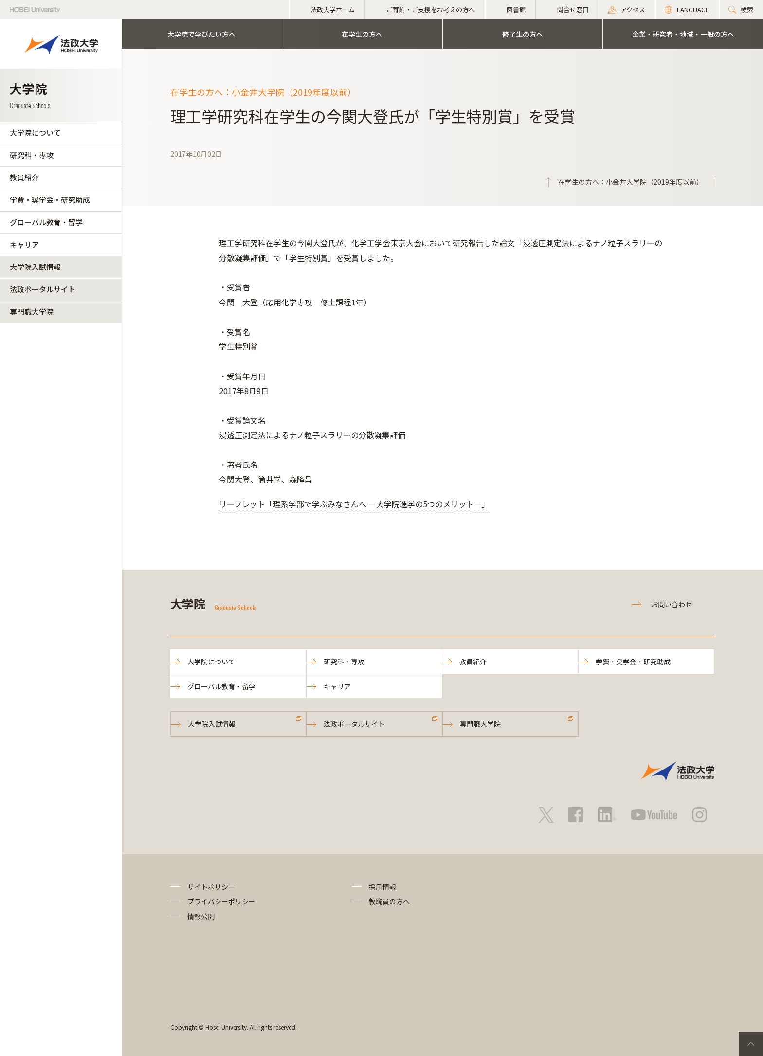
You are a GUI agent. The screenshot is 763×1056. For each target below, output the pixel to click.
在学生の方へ (362, 34)
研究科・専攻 (32, 155)
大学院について (35, 132)
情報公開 (201, 916)
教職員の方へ (389, 901)
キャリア (24, 244)
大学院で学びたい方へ (201, 34)
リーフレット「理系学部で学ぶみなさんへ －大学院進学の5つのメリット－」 (354, 504)
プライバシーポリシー (221, 901)
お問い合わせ (671, 604)
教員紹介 (24, 177)
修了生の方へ (522, 34)
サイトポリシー (211, 887)
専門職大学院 (32, 311)
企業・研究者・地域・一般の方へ (683, 34)
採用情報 (382, 887)
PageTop (751, 1044)
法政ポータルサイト (42, 289)
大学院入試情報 (35, 267)
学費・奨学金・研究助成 (50, 200)
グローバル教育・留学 (46, 222)
